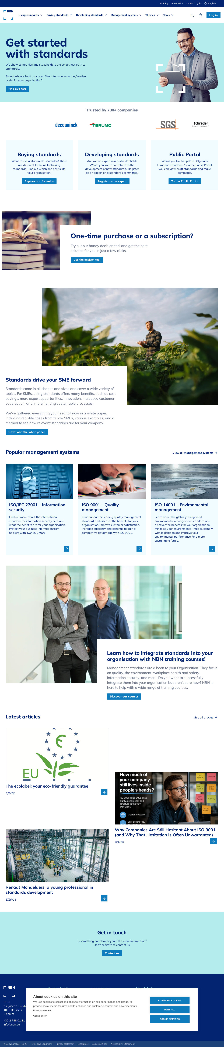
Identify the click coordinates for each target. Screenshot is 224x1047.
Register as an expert (112, 181)
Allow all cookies (169, 1000)
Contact (190, 3)
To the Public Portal (184, 181)
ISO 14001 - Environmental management (181, 507)
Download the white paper (26, 432)
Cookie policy (40, 1015)
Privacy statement (42, 1010)
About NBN (177, 3)
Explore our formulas (39, 181)
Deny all (169, 1010)
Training (164, 3)
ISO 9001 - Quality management (100, 507)
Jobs (199, 3)
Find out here (17, 88)
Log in (213, 15)
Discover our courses (124, 696)
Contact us (112, 953)
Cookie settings (170, 1019)
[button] (211, 3)
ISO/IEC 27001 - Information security (37, 507)
